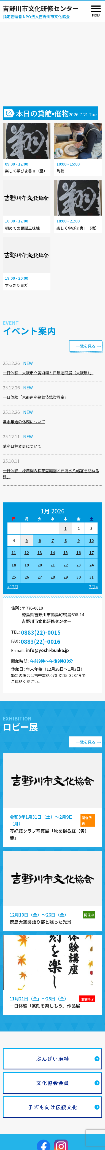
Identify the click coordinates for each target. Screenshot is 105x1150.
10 (91, 540)
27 (39, 577)
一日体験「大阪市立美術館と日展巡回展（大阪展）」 (48, 372)
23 (78, 565)
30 (78, 577)
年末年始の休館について (24, 421)
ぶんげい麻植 (52, 1059)
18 (14, 565)
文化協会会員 (52, 1083)
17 (91, 552)
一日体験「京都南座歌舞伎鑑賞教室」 (35, 397)
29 (65, 577)
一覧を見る (85, 346)
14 (52, 552)
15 (65, 552)
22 (65, 565)
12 (27, 552)
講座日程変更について (22, 446)
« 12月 (12, 586)
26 (27, 577)
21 (52, 565)
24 (91, 565)
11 (14, 552)
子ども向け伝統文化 (52, 1107)
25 (14, 577)
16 (78, 552)
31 (91, 577)
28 (52, 577)
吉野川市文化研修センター (41, 8)
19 (27, 565)
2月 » (93, 586)
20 (39, 565)
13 (39, 552)
